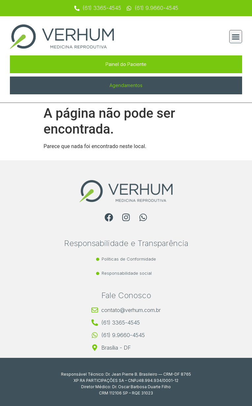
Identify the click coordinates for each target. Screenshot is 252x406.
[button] (235, 36)
